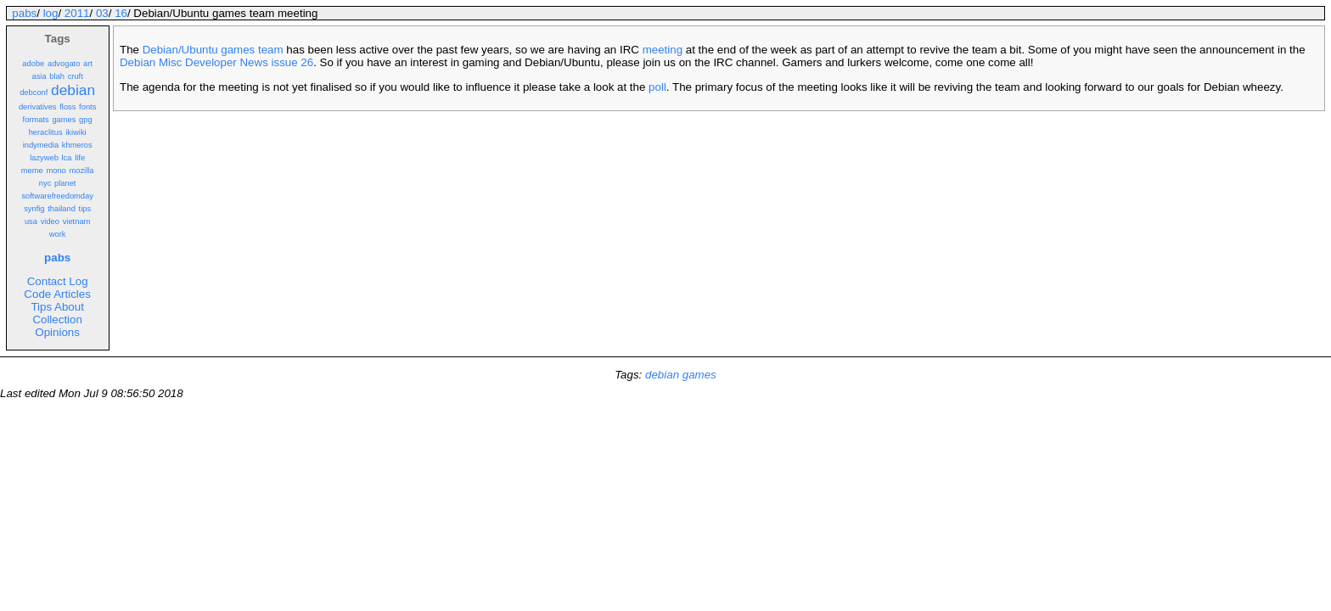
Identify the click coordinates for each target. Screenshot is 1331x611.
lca (67, 158)
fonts (87, 107)
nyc (45, 183)
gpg (86, 119)
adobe (33, 63)
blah (57, 76)
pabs (24, 13)
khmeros (77, 145)
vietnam (77, 221)
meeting (662, 49)
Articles (72, 294)
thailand (62, 209)
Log (78, 281)
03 (102, 13)
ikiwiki (75, 132)
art (88, 63)
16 (121, 13)
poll (657, 87)
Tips (41, 306)
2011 (77, 13)
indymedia (41, 145)
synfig (34, 209)
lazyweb (44, 158)
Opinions (57, 332)
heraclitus (46, 132)
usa (31, 221)
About (69, 306)
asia (38, 76)
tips (85, 209)
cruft (75, 76)
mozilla (81, 170)
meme (32, 170)
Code (37, 294)
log (51, 13)
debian (73, 89)
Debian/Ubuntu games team (213, 49)
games (64, 119)
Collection (57, 319)
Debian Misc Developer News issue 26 (216, 62)
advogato (64, 63)
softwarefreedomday (57, 196)
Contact (46, 281)
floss (67, 107)
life (80, 158)
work (57, 234)
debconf (34, 92)
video (50, 221)
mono (55, 170)
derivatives (38, 107)
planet (65, 183)
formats (36, 119)
